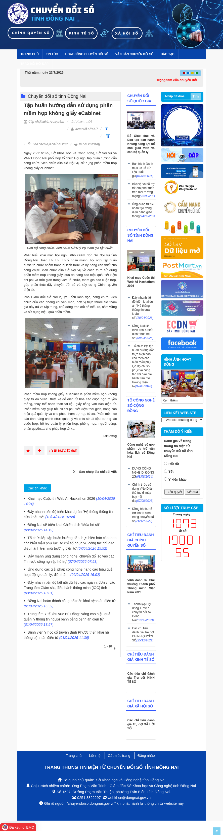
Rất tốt (173, 464)
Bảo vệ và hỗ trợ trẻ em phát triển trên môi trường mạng (143, 190)
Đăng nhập (146, 756)
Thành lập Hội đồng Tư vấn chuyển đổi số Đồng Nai (143, 612)
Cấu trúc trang (119, 756)
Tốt (170, 472)
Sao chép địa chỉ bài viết (48, 144)
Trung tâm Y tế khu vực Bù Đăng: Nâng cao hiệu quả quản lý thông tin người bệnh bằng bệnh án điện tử (67, 619)
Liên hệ (95, 756)
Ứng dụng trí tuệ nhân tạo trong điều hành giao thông (143, 210)
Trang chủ (30, 54)
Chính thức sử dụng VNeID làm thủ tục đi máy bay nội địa (143, 493)
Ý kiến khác (177, 479)
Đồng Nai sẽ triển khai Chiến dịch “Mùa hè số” (142, 332)
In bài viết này (87, 144)
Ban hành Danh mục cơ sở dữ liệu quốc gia (142, 170)
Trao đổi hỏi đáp (35, 64)
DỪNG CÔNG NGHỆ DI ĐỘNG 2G (143, 472)
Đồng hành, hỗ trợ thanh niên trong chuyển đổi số (143, 515)
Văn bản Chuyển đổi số (134, 54)
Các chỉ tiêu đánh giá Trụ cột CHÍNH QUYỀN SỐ (143, 634)
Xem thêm (170, 400)
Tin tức (52, 54)
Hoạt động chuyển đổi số (86, 54)
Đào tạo (167, 54)
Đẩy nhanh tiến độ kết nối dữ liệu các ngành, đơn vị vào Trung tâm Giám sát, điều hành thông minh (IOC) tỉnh (69, 587)
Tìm (196, 96)
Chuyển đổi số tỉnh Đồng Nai (57, 96)
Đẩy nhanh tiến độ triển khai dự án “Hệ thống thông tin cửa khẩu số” (142, 308)
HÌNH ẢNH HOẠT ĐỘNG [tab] (177, 361)
